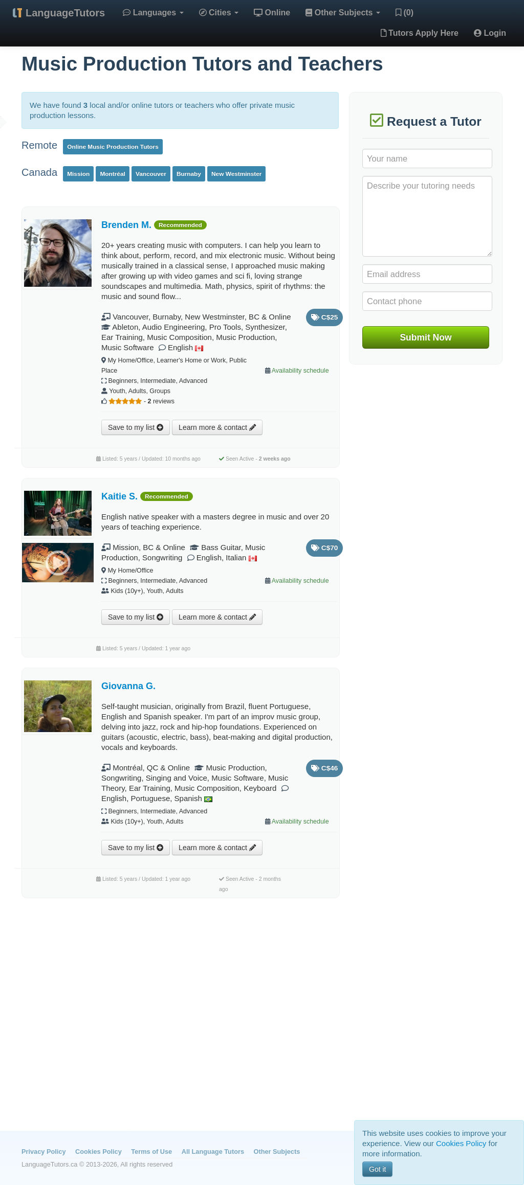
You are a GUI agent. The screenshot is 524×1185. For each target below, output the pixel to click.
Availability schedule (300, 370)
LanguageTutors (65, 12)
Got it (377, 1169)
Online (272, 12)
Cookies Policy (98, 1151)
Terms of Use (151, 1151)
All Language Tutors (213, 1151)
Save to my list (135, 427)
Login (490, 33)
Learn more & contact (217, 427)
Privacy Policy (43, 1151)
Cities (218, 12)
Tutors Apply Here (419, 33)
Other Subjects (342, 12)
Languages (153, 12)
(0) (404, 12)
